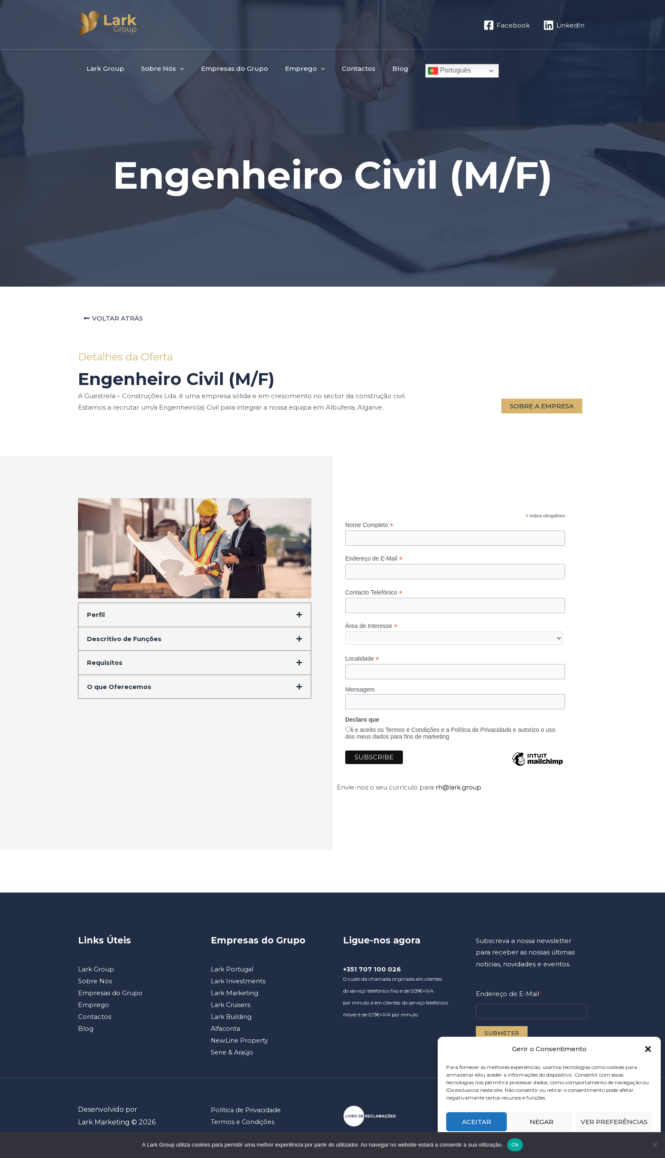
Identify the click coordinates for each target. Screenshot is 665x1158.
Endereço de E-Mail (373, 561)
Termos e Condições (243, 1126)
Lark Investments (239, 985)
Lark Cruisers (231, 1009)
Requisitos (105, 664)
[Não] (654, 1145)
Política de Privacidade (247, 1114)
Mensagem (359, 693)
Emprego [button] (290, 68)
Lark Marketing (235, 997)
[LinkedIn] (564, 25)
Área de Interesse (371, 629)
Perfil (96, 617)
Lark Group (103, 68)
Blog (377, 68)
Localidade (362, 663)
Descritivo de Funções (125, 640)
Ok (515, 1144)
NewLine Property (240, 1044)
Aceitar (476, 1122)
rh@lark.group (459, 791)
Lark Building (232, 1021)
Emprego (93, 1009)
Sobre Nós (95, 985)
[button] (648, 1049)
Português (423, 71)
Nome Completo (369, 527)
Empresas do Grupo (223, 68)
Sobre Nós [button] (156, 68)
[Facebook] (506, 25)
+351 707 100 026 (372, 973)
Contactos (339, 68)
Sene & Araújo (233, 1056)
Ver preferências (614, 1122)
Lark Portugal (232, 973)
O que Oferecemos (119, 688)
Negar (541, 1122)
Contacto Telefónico (373, 595)
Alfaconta (226, 1032)
